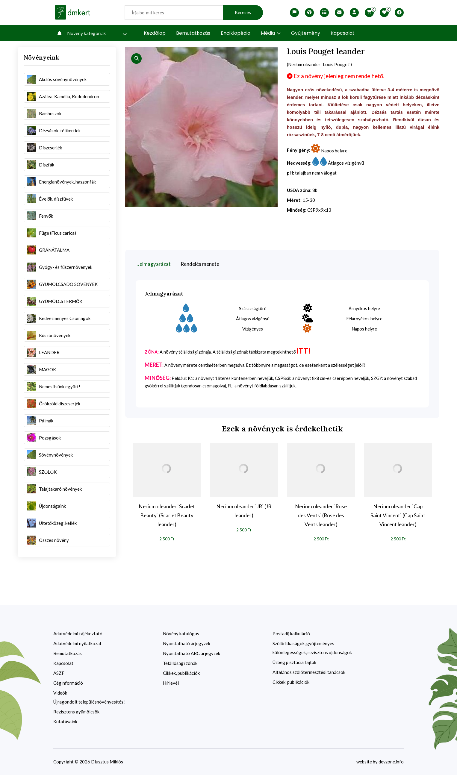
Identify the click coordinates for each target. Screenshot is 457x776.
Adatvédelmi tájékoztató (77, 634)
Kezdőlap (155, 33)
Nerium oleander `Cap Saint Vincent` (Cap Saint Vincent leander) (397, 516)
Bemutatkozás (193, 33)
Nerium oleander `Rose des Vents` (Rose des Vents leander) (321, 516)
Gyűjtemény (305, 33)
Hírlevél (171, 684)
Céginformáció (68, 684)
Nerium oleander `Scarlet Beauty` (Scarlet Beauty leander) (167, 516)
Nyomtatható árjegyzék (186, 644)
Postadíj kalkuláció (291, 634)
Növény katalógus (181, 634)
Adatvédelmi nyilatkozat (77, 644)
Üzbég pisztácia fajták (294, 663)
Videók (60, 694)
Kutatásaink (65, 722)
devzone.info (391, 763)
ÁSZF (58, 674)
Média (271, 33)
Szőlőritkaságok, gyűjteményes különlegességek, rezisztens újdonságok (312, 649)
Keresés (243, 12)
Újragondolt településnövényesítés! (89, 703)
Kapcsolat (343, 33)
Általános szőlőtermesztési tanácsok (309, 673)
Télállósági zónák (180, 664)
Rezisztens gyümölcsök (76, 713)
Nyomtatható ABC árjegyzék (191, 654)
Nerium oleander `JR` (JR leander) (244, 511)
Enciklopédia (235, 33)
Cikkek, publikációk (181, 674)
